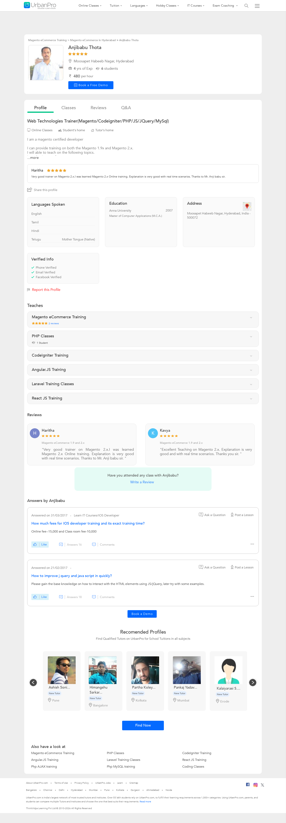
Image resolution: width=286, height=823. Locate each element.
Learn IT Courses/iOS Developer (96, 515)
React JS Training (194, 760)
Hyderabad (76, 790)
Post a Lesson (241, 514)
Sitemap (133, 782)
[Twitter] (262, 785)
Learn (120, 782)
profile (40, 108)
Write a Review (142, 482)
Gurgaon (135, 790)
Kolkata (120, 790)
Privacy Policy (81, 782)
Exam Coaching (224, 6)
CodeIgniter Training (196, 753)
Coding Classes (193, 766)
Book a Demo (142, 614)
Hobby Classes (166, 6)
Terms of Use (61, 782)
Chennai (47, 790)
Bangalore (31, 790)
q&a (126, 108)
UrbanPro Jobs (103, 782)
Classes (68, 108)
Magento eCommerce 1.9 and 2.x (63, 443)
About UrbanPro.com (37, 782)
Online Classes (89, 6)
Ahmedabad (152, 790)
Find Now (143, 725)
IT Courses (194, 6)
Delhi (62, 790)
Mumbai (93, 790)
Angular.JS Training (44, 760)
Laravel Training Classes (123, 760)
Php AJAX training (44, 766)
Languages (137, 6)
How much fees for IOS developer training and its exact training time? (88, 523)
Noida (169, 790)
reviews (98, 108)
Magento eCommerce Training (52, 753)
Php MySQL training (121, 766)
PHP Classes (115, 753)
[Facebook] (247, 786)
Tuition (114, 6)
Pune (107, 790)
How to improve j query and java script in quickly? (71, 575)
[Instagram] (255, 786)
